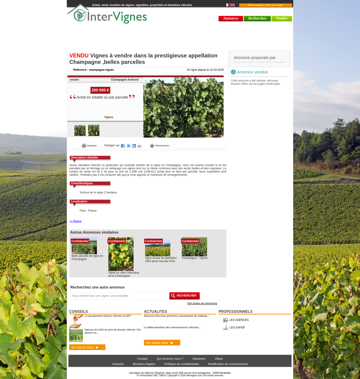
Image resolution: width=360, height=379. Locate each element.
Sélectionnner (159, 145)
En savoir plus (85, 347)
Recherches (257, 18)
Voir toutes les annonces (202, 303)
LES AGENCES (235, 320)
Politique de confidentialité (181, 364)
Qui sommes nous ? (170, 358)
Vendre (281, 18)
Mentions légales (144, 364)
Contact (142, 358)
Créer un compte (273, 5)
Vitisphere (199, 358)
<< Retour (75, 221)
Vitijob (219, 358)
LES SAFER (233, 327)
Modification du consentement (228, 364)
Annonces (231, 18)
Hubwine (118, 364)
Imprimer (89, 145)
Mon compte (255, 5)
